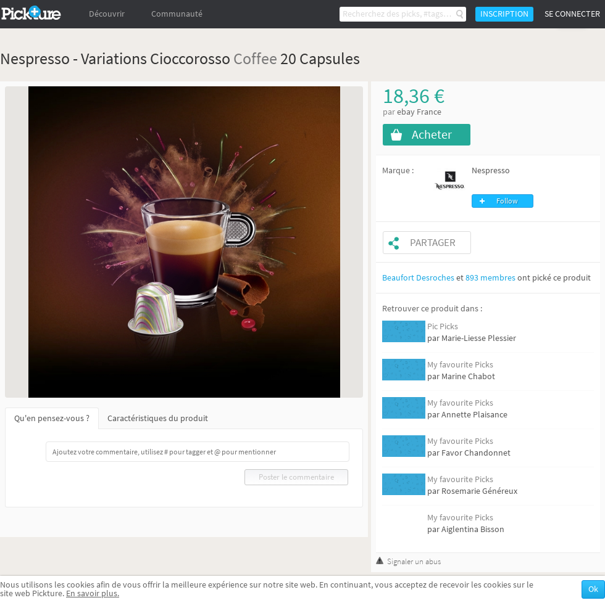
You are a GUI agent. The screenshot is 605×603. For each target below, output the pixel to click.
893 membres (490, 278)
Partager (433, 243)
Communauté (176, 14)
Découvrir (107, 14)
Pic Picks (442, 326)
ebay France (419, 112)
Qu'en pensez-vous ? (52, 418)
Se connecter (572, 14)
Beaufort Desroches (418, 278)
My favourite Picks (460, 365)
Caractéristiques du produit (157, 418)
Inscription (504, 14)
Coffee (255, 58)
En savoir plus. (92, 593)
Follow (507, 201)
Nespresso (491, 170)
